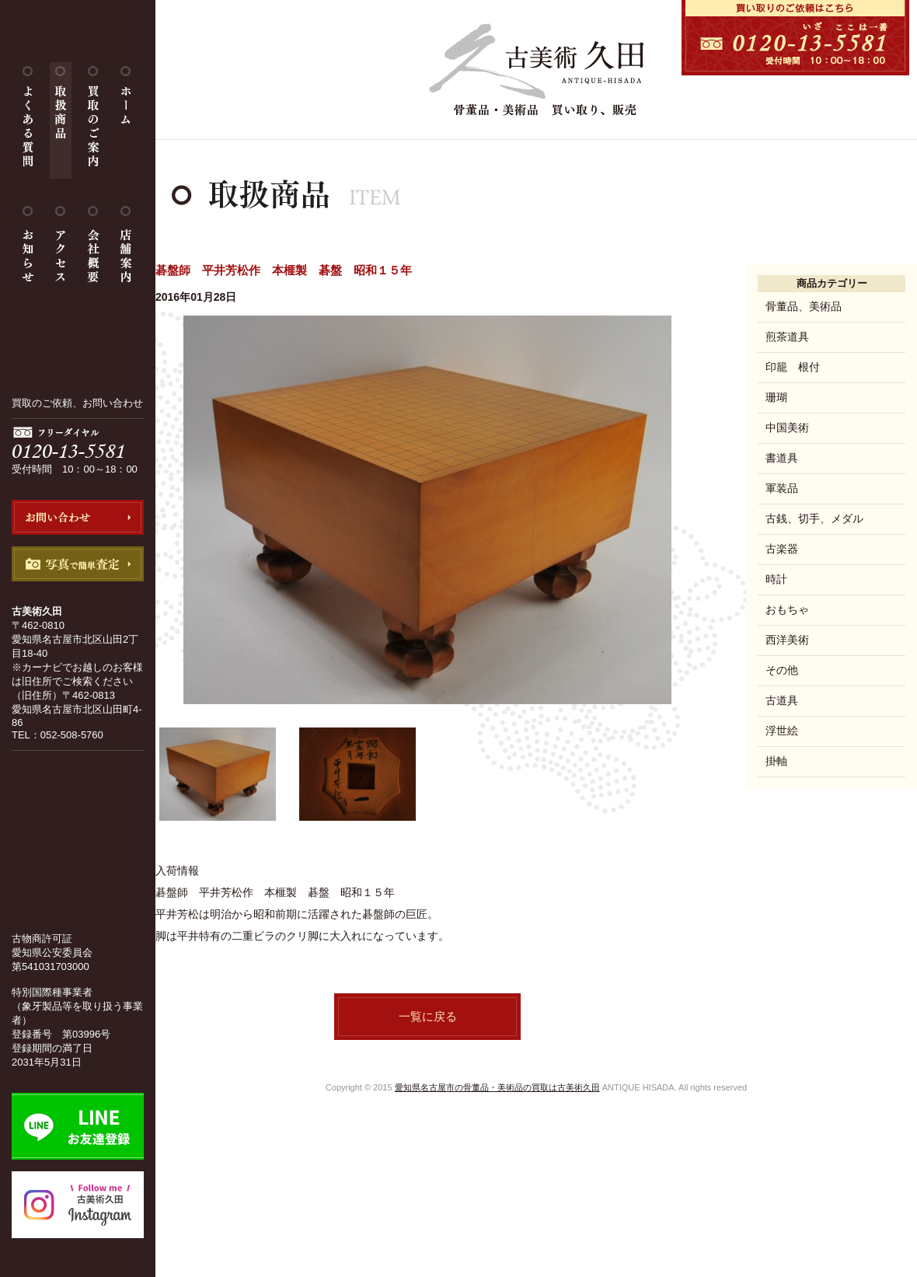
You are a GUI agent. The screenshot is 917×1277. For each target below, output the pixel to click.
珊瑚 (776, 397)
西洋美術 (787, 639)
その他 (781, 670)
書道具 (781, 458)
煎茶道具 (787, 336)
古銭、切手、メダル (814, 518)
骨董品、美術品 (803, 306)
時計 (776, 579)
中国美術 (787, 427)
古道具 (781, 700)
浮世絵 (781, 730)
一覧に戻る (428, 1016)
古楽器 (781, 549)
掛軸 (776, 761)
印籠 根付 (792, 367)
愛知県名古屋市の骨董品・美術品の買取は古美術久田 (497, 1087)
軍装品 (781, 488)
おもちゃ (787, 609)
